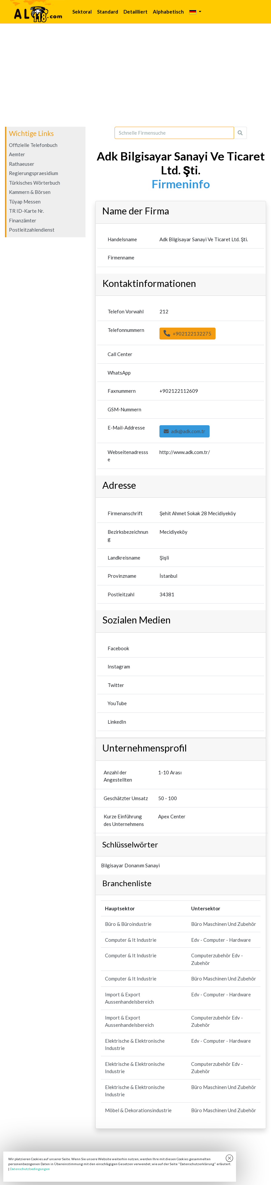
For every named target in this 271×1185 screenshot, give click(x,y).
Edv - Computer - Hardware (221, 940)
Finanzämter (22, 220)
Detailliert (135, 12)
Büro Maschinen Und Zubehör (223, 924)
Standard (107, 12)
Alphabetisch (168, 12)
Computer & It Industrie (130, 940)
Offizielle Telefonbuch (33, 145)
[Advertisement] (135, 75)
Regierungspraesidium (33, 173)
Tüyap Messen (25, 202)
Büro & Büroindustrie (128, 924)
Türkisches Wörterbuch (34, 183)
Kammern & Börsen (30, 192)
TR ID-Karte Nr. (26, 211)
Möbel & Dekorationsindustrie (138, 1110)
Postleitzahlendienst (31, 230)
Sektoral (82, 12)
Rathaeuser (21, 164)
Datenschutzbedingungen (30, 1169)
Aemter (17, 154)
